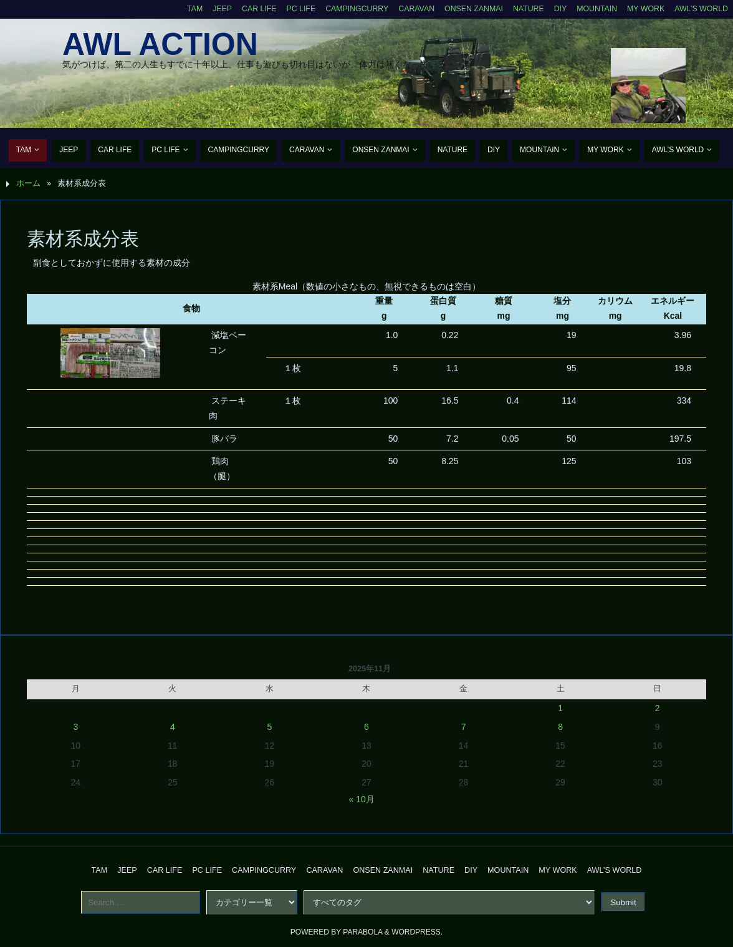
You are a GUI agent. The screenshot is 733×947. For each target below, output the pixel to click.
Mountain (594, 8)
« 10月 (362, 799)
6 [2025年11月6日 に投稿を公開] (366, 727)
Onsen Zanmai (469, 8)
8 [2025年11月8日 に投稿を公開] (560, 727)
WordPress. (417, 932)
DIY (557, 8)
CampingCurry (351, 8)
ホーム (28, 183)
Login (696, 120)
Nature (525, 8)
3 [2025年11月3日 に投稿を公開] (75, 727)
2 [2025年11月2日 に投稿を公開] (657, 708)
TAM (186, 8)
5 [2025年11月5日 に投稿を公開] (269, 727)
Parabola (362, 932)
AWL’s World (700, 8)
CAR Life (251, 8)
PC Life (294, 8)
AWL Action (160, 44)
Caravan (411, 8)
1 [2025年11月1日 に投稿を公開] (560, 708)
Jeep (214, 8)
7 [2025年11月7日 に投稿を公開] (463, 727)
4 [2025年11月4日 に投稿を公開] (172, 727)
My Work (644, 8)
